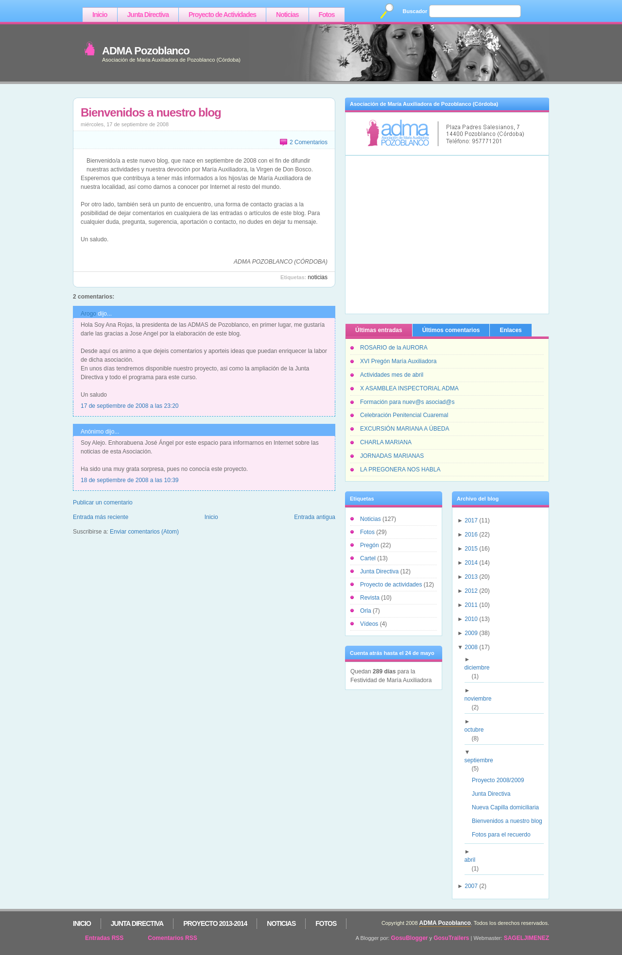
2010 (471, 619)
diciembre (480, 667)
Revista (370, 597)
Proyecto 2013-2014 (215, 923)
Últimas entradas (378, 330)
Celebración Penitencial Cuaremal (404, 415)
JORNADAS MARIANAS (392, 455)
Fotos (327, 14)
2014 (471, 562)
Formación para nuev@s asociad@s (407, 402)
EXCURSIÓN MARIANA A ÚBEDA (404, 428)
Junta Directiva (148, 14)
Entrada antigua (314, 517)
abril (473, 859)
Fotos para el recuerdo (505, 834)
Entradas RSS (104, 938)
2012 (471, 590)
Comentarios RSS (172, 938)
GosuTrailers (451, 938)
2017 (471, 520)
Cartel (368, 558)
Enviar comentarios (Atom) (144, 531)
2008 (471, 647)
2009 (471, 633)
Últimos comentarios (451, 330)
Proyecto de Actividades (222, 14)
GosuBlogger (409, 938)
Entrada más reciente (100, 517)
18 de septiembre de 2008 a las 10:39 (129, 480)
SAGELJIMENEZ (526, 938)
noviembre (481, 698)
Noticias (287, 14)
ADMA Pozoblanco (146, 51)
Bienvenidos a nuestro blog (151, 112)
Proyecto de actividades (392, 584)
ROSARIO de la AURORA (394, 347)
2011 (471, 605)
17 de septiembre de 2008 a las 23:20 (129, 405)
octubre (477, 729)
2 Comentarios (309, 142)
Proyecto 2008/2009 (501, 780)
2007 (471, 886)
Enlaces (510, 330)
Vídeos (370, 623)
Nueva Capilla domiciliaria (509, 807)
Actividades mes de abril (391, 374)
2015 (471, 548)
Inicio (99, 14)
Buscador (415, 11)
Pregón (370, 545)
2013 (471, 576)
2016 (471, 534)
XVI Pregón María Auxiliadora (398, 361)
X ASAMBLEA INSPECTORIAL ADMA (409, 388)
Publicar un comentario (103, 502)
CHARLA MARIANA (386, 442)
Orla (366, 610)
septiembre (482, 760)
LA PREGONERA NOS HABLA (400, 469)
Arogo (88, 313)
